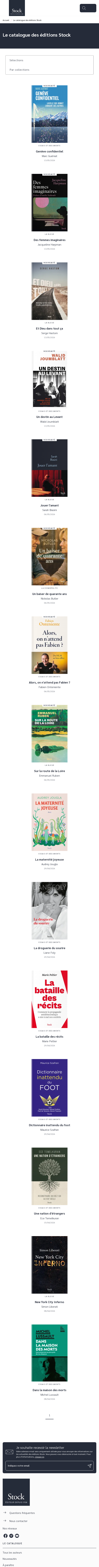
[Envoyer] (90, 1466)
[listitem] (5, 1536)
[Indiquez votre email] (45, 1466)
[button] (18, 60)
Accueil (6, 20)
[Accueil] (17, 8)
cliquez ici (39, 1456)
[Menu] (88, 8)
